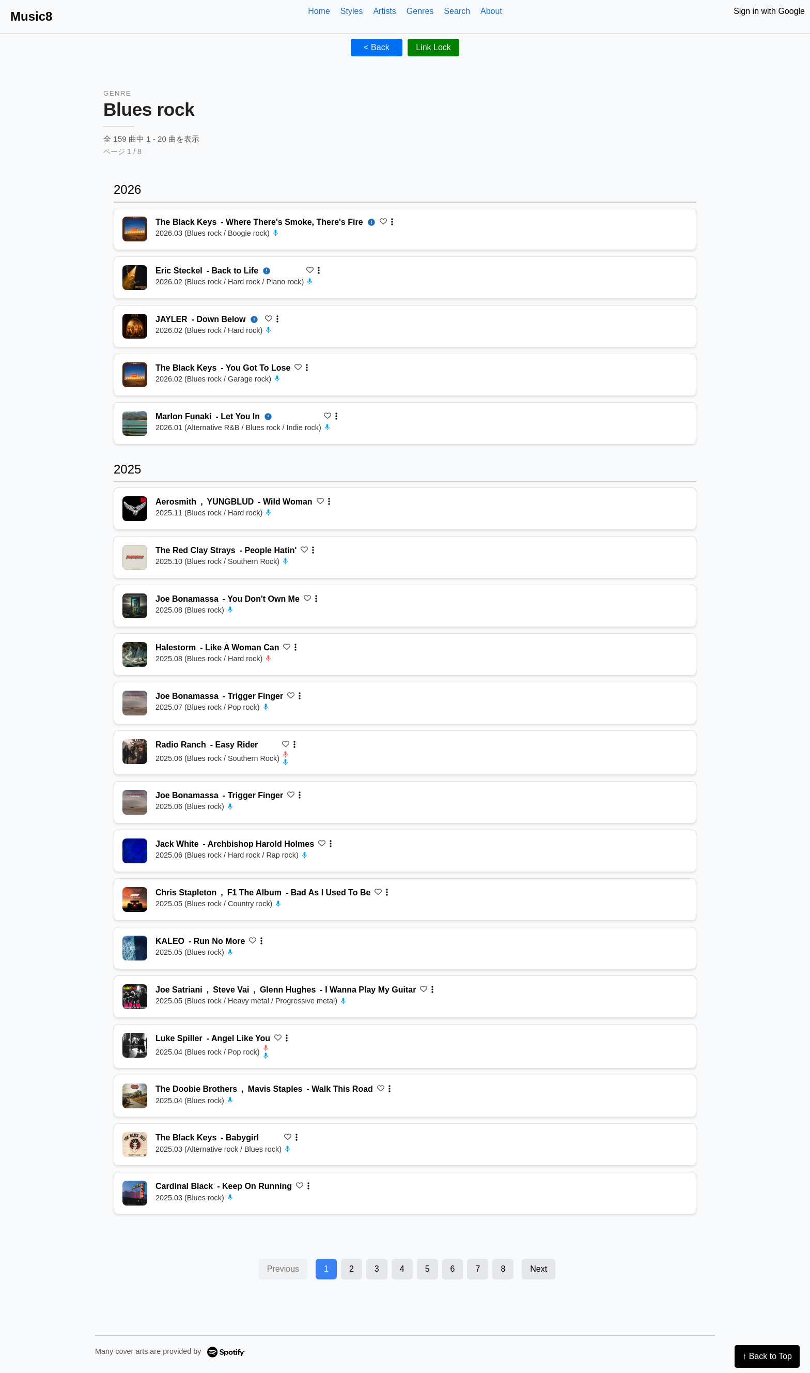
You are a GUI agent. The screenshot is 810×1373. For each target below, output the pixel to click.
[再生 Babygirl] (134, 1144)
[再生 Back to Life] (134, 277)
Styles (351, 11)
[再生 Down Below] (134, 326)
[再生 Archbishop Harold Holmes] (134, 850)
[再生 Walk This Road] (134, 1096)
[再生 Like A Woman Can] (134, 654)
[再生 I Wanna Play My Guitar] (134, 996)
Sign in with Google (769, 11)
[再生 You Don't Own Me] (134, 605)
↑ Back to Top (767, 1356)
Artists (384, 11)
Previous (283, 1268)
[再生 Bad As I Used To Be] (134, 899)
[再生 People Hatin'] (134, 557)
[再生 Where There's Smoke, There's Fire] (134, 229)
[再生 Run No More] (134, 948)
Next (538, 1268)
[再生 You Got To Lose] (134, 374)
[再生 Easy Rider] (134, 751)
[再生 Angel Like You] (134, 1045)
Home (319, 11)
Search (457, 11)
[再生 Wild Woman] (134, 508)
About (491, 11)
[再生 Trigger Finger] (134, 703)
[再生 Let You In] (134, 423)
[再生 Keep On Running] (134, 1193)
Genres (420, 11)
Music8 (31, 16)
